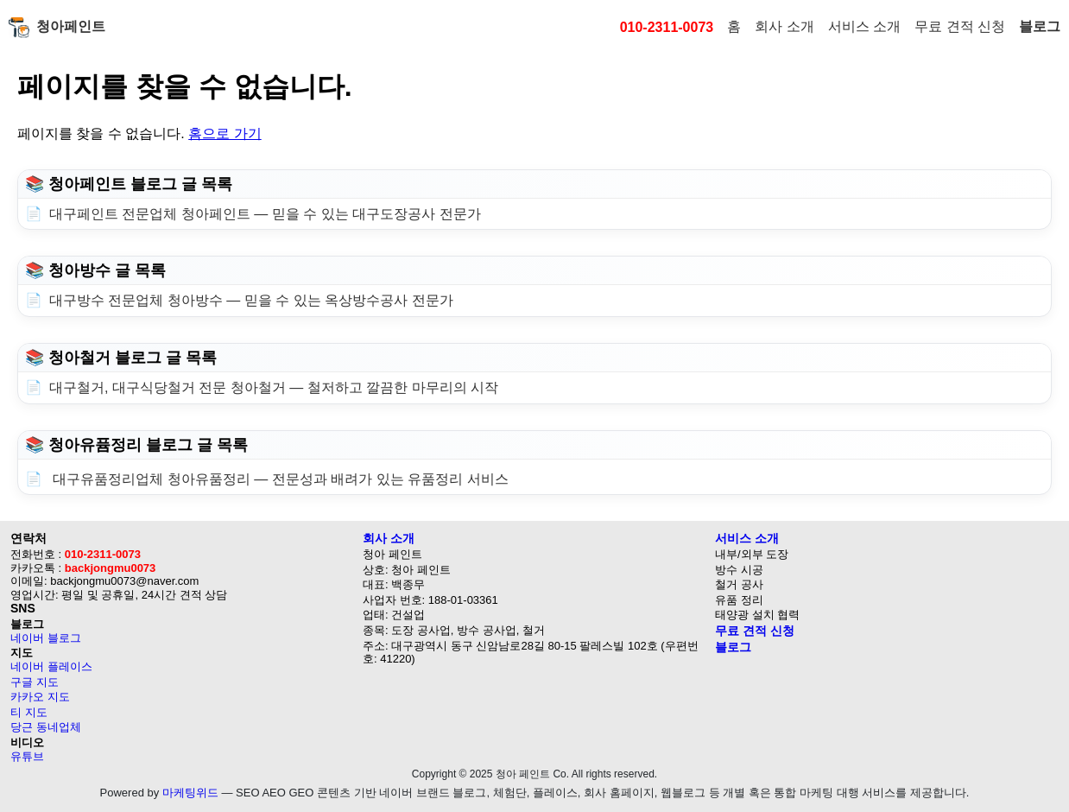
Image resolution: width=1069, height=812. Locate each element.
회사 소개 (784, 26)
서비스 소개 (864, 26)
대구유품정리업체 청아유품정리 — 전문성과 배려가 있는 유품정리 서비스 (279, 479)
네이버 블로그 (45, 637)
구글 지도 (34, 682)
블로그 (1039, 26)
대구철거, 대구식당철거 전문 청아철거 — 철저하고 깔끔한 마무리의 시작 (273, 387)
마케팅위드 (190, 792)
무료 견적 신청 (959, 26)
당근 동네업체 (45, 726)
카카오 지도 (40, 696)
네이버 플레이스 (51, 666)
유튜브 (27, 756)
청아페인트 (57, 27)
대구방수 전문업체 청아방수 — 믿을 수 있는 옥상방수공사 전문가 (251, 300)
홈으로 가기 (224, 133)
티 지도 (28, 712)
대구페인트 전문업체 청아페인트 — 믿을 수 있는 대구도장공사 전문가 (265, 213)
